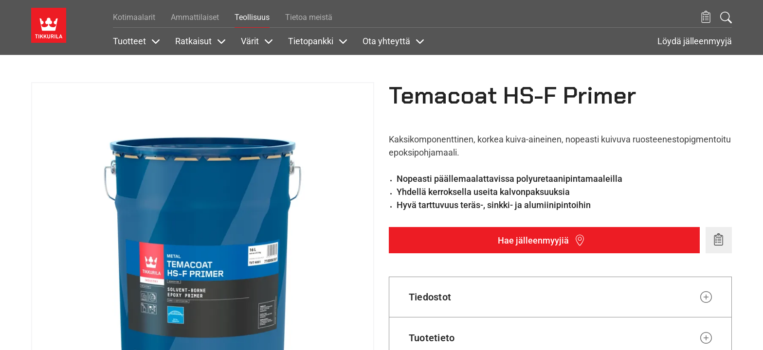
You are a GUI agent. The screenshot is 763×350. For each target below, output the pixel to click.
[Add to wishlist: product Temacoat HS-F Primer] (719, 240)
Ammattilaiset (195, 17)
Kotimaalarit (134, 17)
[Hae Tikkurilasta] (726, 17)
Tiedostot (430, 297)
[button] (705, 17)
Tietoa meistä (308, 17)
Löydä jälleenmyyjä (694, 41)
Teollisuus (252, 17)
